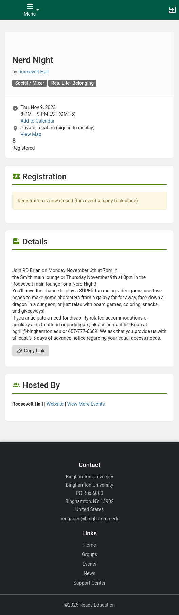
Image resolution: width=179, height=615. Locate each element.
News (89, 573)
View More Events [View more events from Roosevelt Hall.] (86, 404)
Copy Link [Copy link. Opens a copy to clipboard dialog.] (30, 350)
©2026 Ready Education (89, 605)
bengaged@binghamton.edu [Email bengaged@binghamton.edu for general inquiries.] (90, 518)
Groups (89, 554)
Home (89, 545)
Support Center (90, 583)
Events (89, 564)
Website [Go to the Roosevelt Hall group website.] (55, 404)
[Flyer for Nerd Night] (89, 260)
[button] (8, 10)
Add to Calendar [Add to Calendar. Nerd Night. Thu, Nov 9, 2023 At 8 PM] (37, 121)
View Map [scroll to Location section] (30, 134)
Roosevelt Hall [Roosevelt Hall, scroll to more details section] (33, 71)
